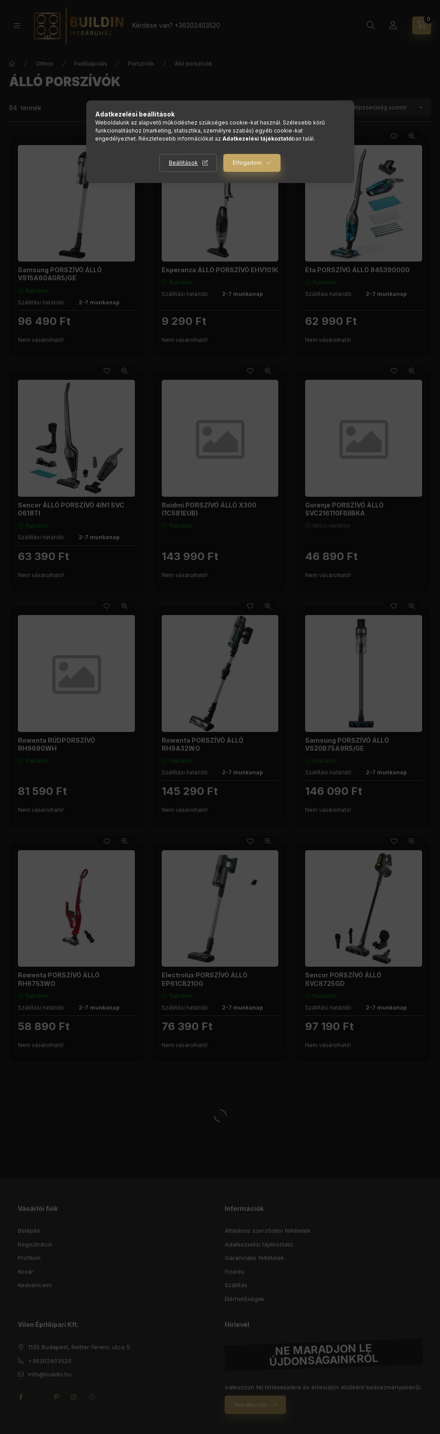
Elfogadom (247, 162)
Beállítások (183, 162)
